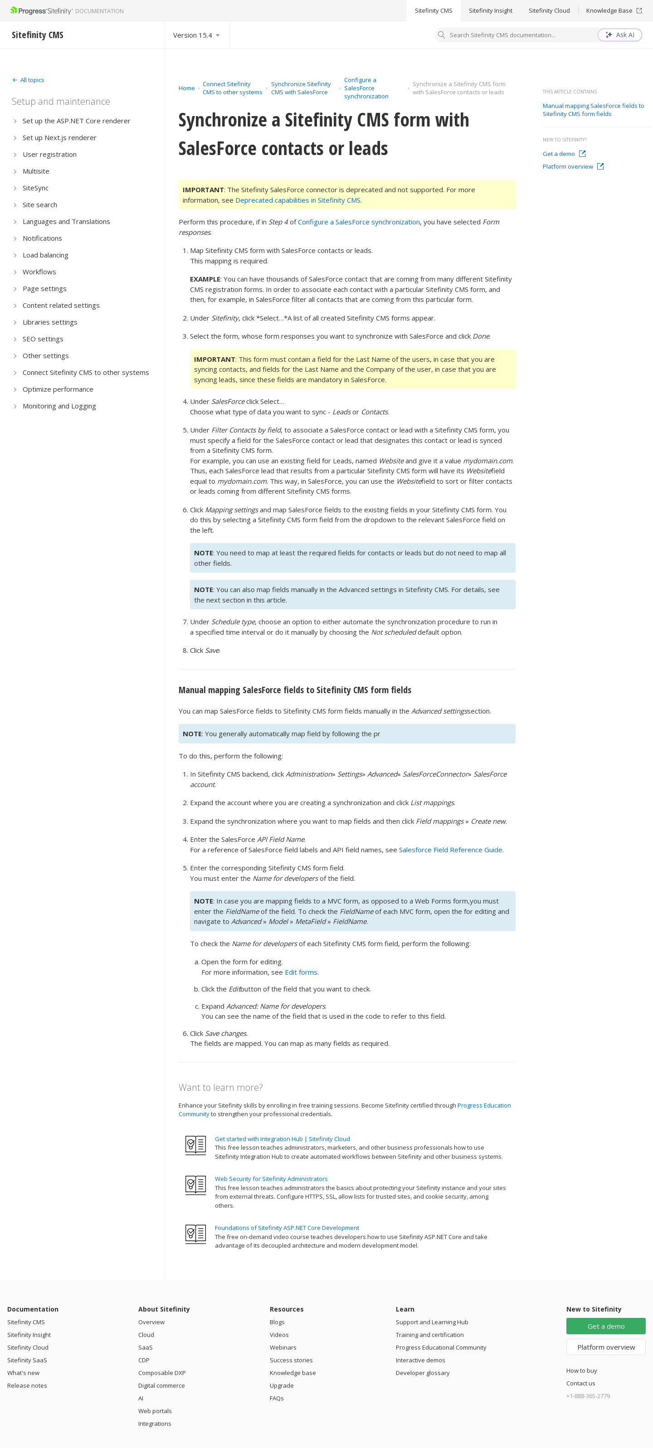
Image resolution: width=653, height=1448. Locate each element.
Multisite (36, 170)
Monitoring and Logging (59, 405)
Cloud (146, 1335)
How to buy (581, 1370)
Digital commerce (161, 1385)
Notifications (42, 238)
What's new (23, 1373)
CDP (144, 1360)
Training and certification (430, 1335)
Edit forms (301, 972)
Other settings (46, 355)
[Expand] (28, 80)
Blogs (277, 1322)
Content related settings (61, 305)
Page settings (45, 288)
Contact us (580, 1383)
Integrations (154, 1423)
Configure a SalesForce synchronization (366, 88)
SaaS (145, 1347)
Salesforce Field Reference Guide (450, 849)
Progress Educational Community (441, 1347)
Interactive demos (420, 1360)
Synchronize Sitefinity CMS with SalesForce (301, 88)
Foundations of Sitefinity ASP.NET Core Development (287, 1228)
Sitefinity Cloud (549, 10)
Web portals (155, 1411)
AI (140, 1398)
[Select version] (197, 34)
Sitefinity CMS (434, 10)
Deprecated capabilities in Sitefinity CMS (298, 199)
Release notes (27, 1385)
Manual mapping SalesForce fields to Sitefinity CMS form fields (295, 690)
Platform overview (573, 166)
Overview (151, 1322)
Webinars (283, 1347)
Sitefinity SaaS (27, 1360)
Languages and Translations (66, 221)
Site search (40, 204)
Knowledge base (293, 1373)
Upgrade (282, 1385)
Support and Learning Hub (432, 1322)
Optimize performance (58, 389)
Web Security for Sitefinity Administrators (271, 1179)
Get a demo (564, 154)
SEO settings (43, 338)
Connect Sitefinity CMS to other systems (86, 372)
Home (187, 88)
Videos (279, 1335)
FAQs (277, 1398)
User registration (50, 154)
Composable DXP (162, 1373)
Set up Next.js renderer (60, 137)
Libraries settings (50, 321)
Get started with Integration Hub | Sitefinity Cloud (282, 1139)
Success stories (291, 1360)
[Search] (441, 36)
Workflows (39, 271)
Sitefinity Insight (490, 10)
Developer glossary (423, 1373)
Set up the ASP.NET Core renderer (77, 120)
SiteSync (36, 187)
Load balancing (45, 254)
